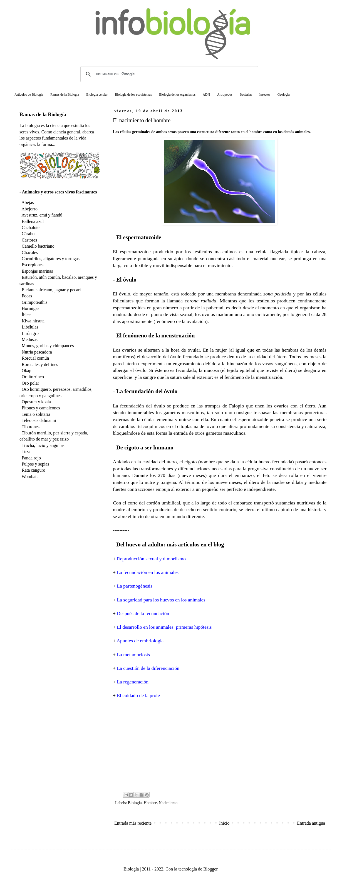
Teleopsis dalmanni (39, 420)
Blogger (210, 869)
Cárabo (28, 233)
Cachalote (30, 227)
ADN (206, 94)
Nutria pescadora (37, 352)
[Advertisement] (219, 745)
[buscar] (168, 74)
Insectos (264, 94)
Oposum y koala (36, 401)
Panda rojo (31, 458)
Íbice (26, 314)
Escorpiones (32, 264)
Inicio (224, 823)
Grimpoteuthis (34, 302)
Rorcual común (35, 358)
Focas (27, 295)
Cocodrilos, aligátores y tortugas (51, 258)
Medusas (30, 339)
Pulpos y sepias (35, 464)
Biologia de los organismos (177, 94)
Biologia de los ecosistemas (133, 94)
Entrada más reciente (133, 823)
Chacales (30, 252)
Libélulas (30, 327)
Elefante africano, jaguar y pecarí (51, 289)
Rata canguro (33, 470)
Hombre (150, 802)
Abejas (27, 202)
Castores (29, 240)
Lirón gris (30, 333)
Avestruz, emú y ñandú (41, 215)
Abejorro (29, 209)
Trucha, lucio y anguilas (43, 445)
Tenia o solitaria (36, 414)
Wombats (30, 476)
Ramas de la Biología (42, 114)
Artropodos (224, 94)
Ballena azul (33, 221)
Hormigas (30, 308)
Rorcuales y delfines (40, 364)
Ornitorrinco (33, 376)
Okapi (27, 370)
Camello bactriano (38, 246)
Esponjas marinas (37, 271)
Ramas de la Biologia (64, 94)
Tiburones (30, 426)
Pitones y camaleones (41, 408)
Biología (135, 802)
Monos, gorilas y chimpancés (48, 345)
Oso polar (30, 383)
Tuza (26, 451)
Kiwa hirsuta (33, 321)
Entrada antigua (311, 823)
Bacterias (246, 94)
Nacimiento (168, 802)
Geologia (283, 94)
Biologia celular (97, 94)
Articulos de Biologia (28, 94)
